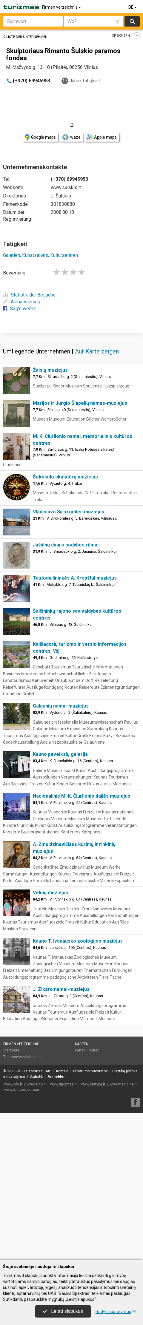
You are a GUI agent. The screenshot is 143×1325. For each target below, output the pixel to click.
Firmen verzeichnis (62, 7)
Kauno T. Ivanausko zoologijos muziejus (78, 1088)
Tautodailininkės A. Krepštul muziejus (75, 725)
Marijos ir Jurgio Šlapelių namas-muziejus (80, 550)
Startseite (11, 1198)
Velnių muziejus (50, 1040)
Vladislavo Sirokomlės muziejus (68, 659)
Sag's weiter (19, 308)
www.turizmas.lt (63, 1232)
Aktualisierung (21, 302)
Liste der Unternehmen (25, 37)
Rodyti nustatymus (116, 1311)
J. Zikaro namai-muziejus (61, 1136)
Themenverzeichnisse (22, 1204)
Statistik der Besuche (29, 295)
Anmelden (56, 1224)
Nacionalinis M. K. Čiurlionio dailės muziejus (81, 943)
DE (133, 7)
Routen (93, 1198)
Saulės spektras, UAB (34, 1218)
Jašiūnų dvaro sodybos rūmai (66, 692)
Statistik (36, 1224)
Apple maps (101, 137)
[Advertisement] (71, 406)
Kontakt (62, 1218)
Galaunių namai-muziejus (61, 853)
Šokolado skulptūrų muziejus (65, 624)
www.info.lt (13, 1232)
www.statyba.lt (93, 1232)
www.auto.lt (36, 1232)
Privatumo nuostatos (90, 1218)
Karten (81, 1191)
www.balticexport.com (22, 1237)
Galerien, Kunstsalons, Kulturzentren (40, 255)
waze (71, 137)
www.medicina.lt (123, 1232)
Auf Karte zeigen (97, 498)
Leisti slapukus (63, 1311)
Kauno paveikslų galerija (60, 901)
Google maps (40, 137)
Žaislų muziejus (50, 517)
